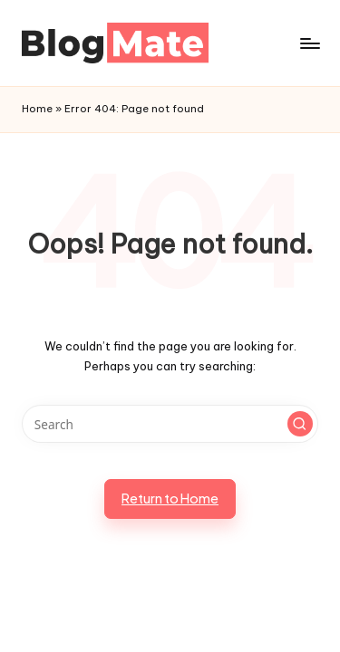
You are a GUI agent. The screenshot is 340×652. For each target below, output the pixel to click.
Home (37, 108)
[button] (300, 423)
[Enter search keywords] (170, 424)
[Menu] (309, 43)
